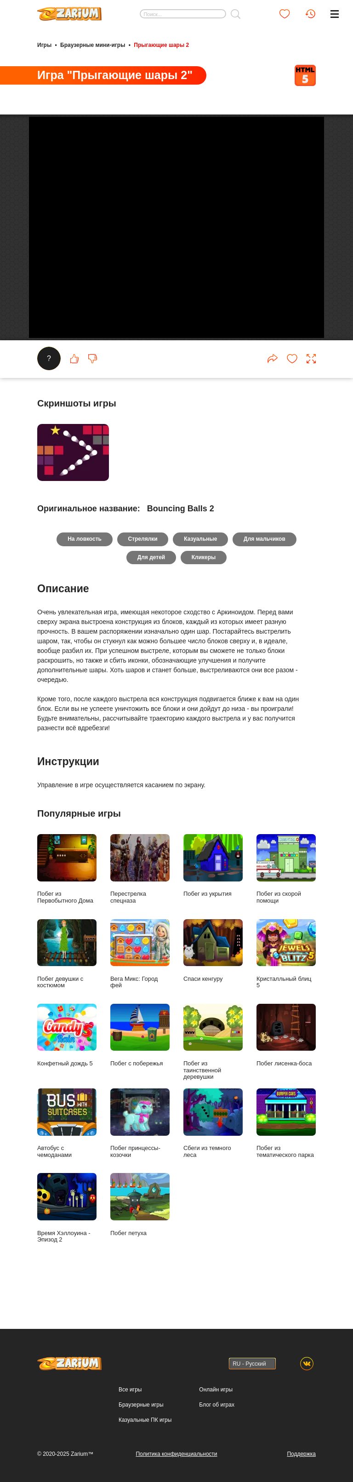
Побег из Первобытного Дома (67, 901)
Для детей (151, 589)
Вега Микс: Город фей (140, 986)
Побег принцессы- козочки (140, 1155)
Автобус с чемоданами (67, 1155)
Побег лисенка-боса (286, 1067)
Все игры (130, 1389)
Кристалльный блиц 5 (286, 986)
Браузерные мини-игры (92, 45)
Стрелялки (142, 571)
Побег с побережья (140, 1067)
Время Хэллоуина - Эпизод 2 (67, 1240)
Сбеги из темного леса (213, 1155)
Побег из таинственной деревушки (213, 1074)
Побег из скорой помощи (286, 901)
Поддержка (301, 1454)
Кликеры (204, 589)
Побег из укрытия (213, 897)
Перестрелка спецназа (140, 901)
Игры (44, 45)
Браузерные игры (141, 1405)
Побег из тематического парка (286, 1155)
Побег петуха (140, 1236)
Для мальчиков (265, 571)
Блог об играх (216, 1405)
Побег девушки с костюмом (67, 986)
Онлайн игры (216, 1389)
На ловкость (84, 571)
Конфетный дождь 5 (67, 1067)
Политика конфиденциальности (176, 1454)
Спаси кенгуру (213, 982)
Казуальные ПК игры (145, 1420)
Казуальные (200, 571)
